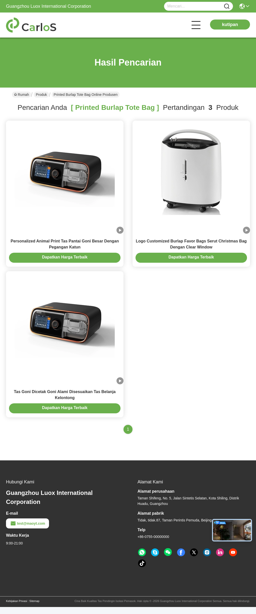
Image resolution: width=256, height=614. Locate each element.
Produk (41, 95)
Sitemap (34, 607)
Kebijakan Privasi (16, 607)
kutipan (230, 24)
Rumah (21, 95)
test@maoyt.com (27, 530)
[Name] (227, 6)
